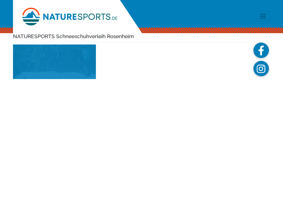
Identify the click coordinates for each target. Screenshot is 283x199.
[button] (261, 50)
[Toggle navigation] (263, 16)
